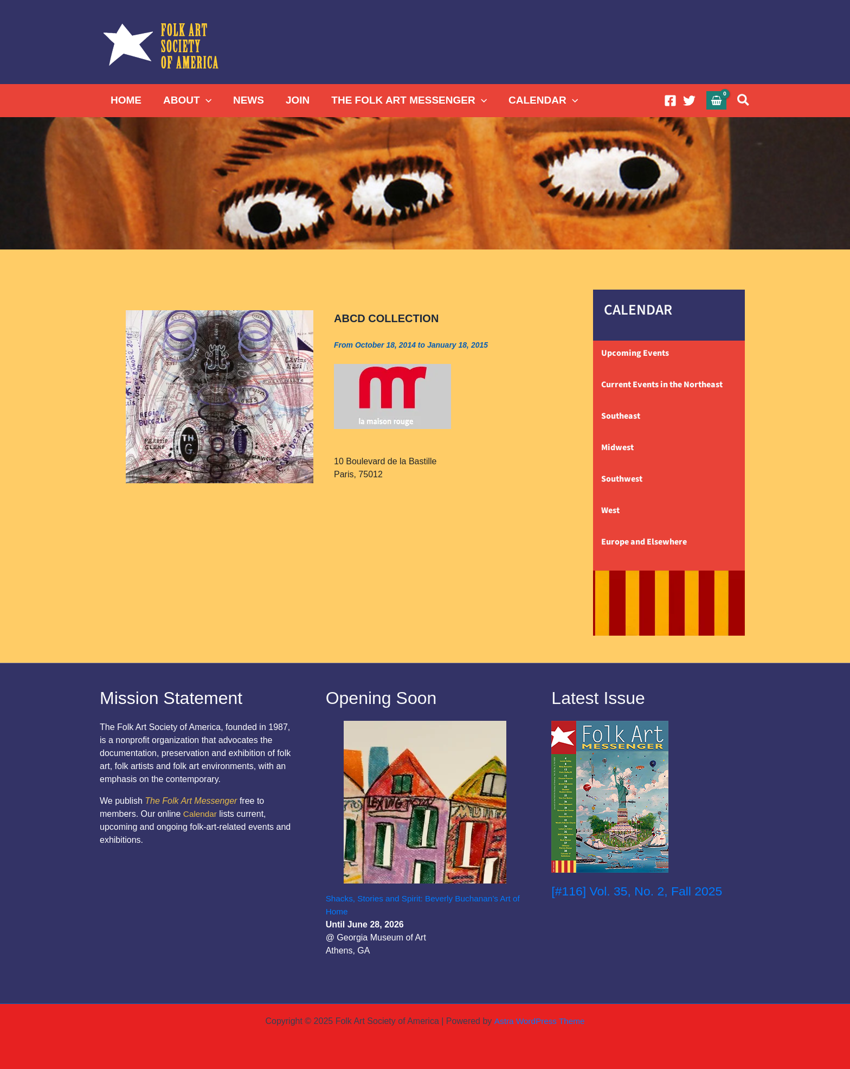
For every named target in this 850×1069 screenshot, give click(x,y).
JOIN (294, 100)
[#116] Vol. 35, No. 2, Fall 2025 (640, 891)
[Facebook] (670, 100)
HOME (125, 100)
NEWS (245, 100)
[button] (743, 101)
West (610, 510)
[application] (204, 100)
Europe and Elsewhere (644, 542)
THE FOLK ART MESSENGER (404, 100)
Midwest (617, 447)
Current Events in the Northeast (662, 385)
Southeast (620, 416)
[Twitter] (689, 100)
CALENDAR (537, 100)
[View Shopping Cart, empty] (716, 100)
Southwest (621, 479)
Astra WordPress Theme (539, 1021)
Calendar (200, 813)
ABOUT (186, 100)
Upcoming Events (635, 353)
